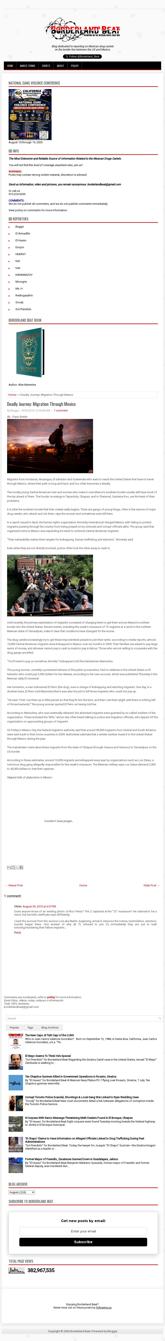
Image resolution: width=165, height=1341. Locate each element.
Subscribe (83, 1242)
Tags (30, 1027)
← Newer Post (14, 885)
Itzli (17, 261)
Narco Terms (27, 66)
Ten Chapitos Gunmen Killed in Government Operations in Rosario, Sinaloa (70, 1076)
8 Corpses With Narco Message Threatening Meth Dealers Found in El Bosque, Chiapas (79, 1117)
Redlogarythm (24, 295)
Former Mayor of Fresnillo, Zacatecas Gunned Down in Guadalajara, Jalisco (71, 1159)
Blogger (112, 1331)
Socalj (19, 302)
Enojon (19, 247)
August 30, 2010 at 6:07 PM (39, 906)
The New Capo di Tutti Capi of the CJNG (49, 1035)
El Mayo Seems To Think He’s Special (48, 1056)
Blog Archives (50, 1027)
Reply (17, 932)
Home (10, 66)
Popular (14, 1027)
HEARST (20, 254)
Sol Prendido (23, 309)
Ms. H (19, 288)
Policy (74, 66)
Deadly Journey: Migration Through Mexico (41, 403)
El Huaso (20, 240)
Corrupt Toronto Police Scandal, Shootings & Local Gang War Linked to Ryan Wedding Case (82, 1097)
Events (46, 66)
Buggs (19, 226)
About (60, 66)
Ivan (17, 267)
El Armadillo (22, 233)
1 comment (61, 410)
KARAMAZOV (23, 274)
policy (19, 210)
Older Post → (152, 885)
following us (104, 1307)
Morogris (21, 281)
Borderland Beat (80, 1331)
